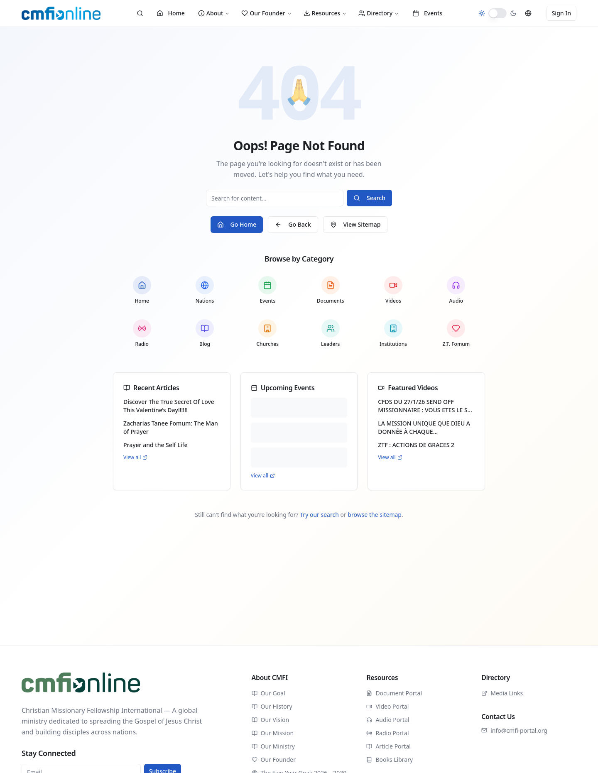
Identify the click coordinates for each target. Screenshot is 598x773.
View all (135, 457)
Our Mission (273, 733)
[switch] (497, 13)
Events (427, 13)
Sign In (561, 13)
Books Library (389, 759)
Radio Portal (387, 733)
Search (369, 198)
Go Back (293, 224)
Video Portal (387, 706)
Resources (325, 13)
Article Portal (388, 746)
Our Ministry (273, 746)
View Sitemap (355, 224)
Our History (272, 706)
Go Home (237, 224)
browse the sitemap (375, 515)
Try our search (319, 515)
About (214, 13)
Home (171, 13)
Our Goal (268, 693)
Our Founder (266, 13)
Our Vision (270, 720)
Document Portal (394, 693)
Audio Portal (387, 720)
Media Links (502, 693)
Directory (378, 13)
